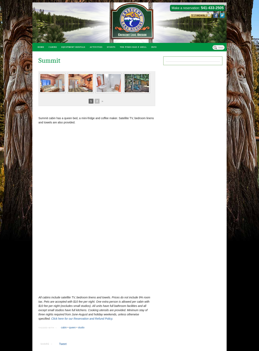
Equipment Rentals (73, 47)
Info (154, 47)
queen (72, 327)
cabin (64, 327)
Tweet (63, 344)
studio (81, 327)
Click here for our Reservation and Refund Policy (81, 318)
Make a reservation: (198, 8)
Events (111, 47)
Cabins (53, 47)
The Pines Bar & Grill (133, 47)
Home (41, 47)
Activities (96, 47)
